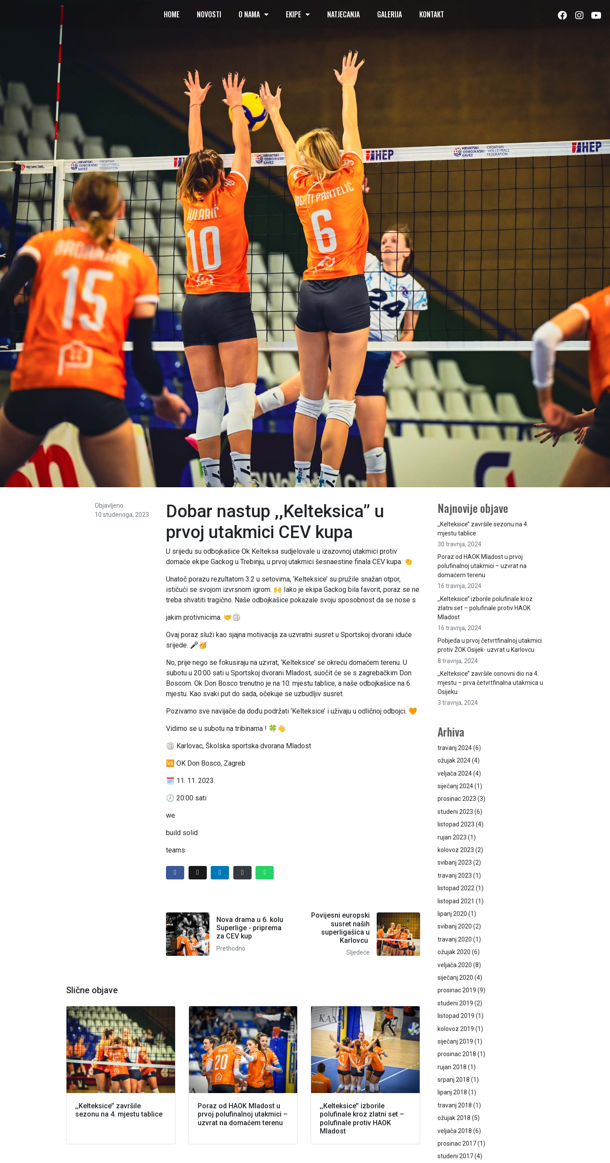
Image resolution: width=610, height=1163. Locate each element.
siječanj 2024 (455, 786)
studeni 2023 (455, 811)
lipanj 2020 (452, 913)
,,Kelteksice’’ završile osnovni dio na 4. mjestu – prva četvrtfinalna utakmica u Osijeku (490, 682)
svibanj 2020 (455, 926)
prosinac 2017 (457, 1143)
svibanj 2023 (455, 862)
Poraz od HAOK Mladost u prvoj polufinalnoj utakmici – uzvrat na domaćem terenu (482, 565)
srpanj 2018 (454, 1079)
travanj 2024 (455, 747)
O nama (254, 14)
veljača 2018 (455, 1130)
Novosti (209, 14)
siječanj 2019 (455, 1041)
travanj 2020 (455, 939)
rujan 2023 (452, 837)
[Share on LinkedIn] (220, 872)
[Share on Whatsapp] (264, 872)
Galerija (389, 14)
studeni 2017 (455, 1156)
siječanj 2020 (455, 977)
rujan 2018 (452, 1067)
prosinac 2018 (457, 1054)
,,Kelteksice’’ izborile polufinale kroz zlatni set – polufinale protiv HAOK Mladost (485, 608)
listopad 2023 (456, 824)
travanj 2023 (455, 875)
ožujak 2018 (454, 1117)
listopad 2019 (456, 1015)
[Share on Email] (242, 872)
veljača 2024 (455, 773)
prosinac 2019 (457, 990)
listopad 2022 (456, 888)
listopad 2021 (456, 901)
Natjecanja (343, 14)
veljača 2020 (455, 964)
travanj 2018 (455, 1105)
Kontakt (431, 14)
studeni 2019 (455, 1003)
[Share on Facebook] (175, 872)
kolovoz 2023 (456, 849)
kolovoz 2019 (456, 1028)
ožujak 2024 (454, 760)
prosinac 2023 (457, 798)
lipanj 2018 (452, 1092)
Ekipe (298, 14)
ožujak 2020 (454, 951)
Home (171, 14)
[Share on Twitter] (198, 872)
